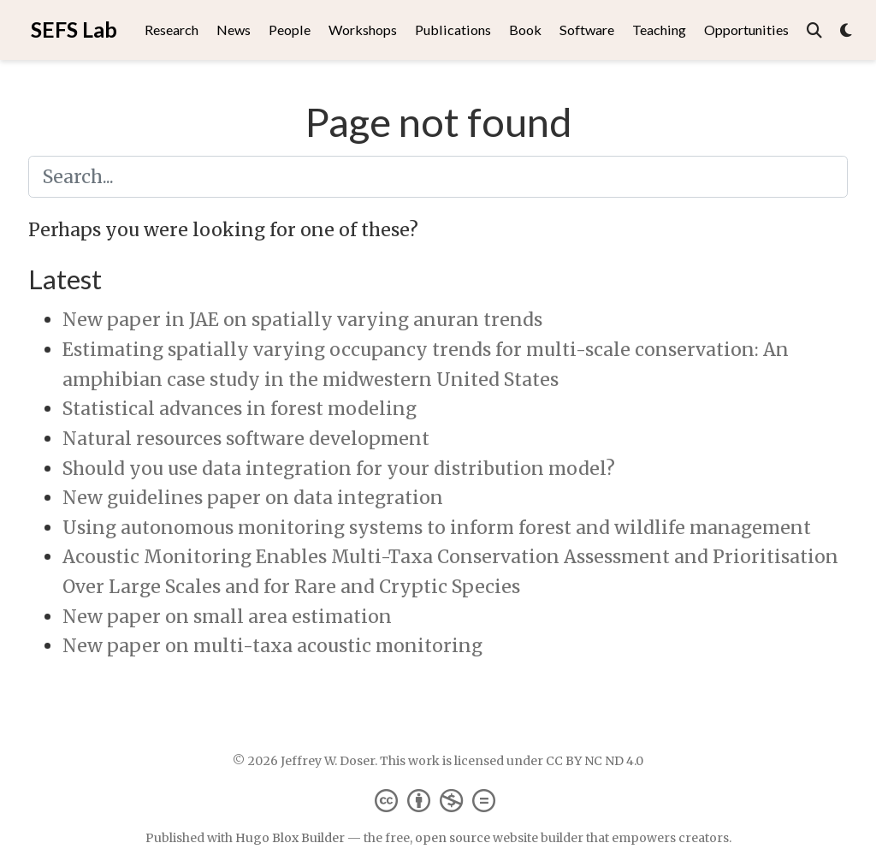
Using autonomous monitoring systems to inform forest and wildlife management (436, 527)
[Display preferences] (846, 30)
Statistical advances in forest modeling (239, 408)
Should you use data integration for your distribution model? (338, 468)
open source (452, 838)
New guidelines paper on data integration (252, 497)
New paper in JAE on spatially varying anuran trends (302, 319)
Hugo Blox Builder (290, 838)
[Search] (814, 30)
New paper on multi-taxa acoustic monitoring (272, 645)
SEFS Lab (74, 29)
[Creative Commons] (438, 799)
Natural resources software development (245, 438)
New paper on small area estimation (227, 616)
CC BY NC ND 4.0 (594, 761)
